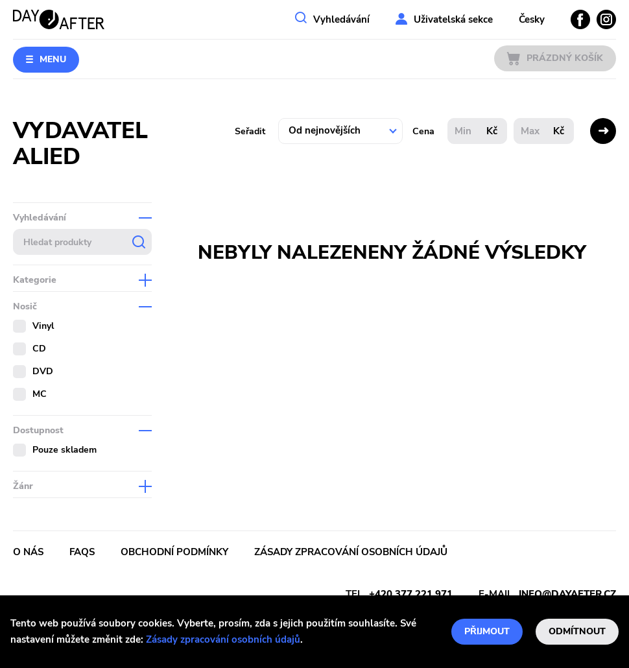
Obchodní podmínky (174, 551)
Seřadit (250, 131)
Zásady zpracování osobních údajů (223, 639)
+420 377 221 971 (411, 594)
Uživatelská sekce (453, 19)
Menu (53, 59)
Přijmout (487, 631)
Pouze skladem (64, 450)
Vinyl (43, 326)
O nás (28, 551)
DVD (42, 371)
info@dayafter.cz (567, 594)
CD (39, 348)
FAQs (82, 551)
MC (39, 394)
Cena (423, 131)
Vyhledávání (341, 19)
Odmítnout (577, 631)
